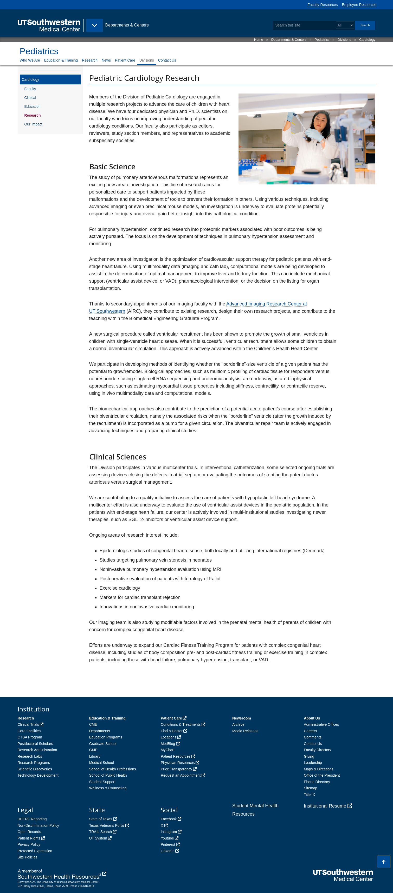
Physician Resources (178, 763)
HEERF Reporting (32, 819)
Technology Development (38, 775)
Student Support (102, 782)
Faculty (30, 89)
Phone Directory (317, 782)
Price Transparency (176, 769)
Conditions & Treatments (181, 724)
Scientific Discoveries (35, 769)
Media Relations (245, 731)
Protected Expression (35, 851)
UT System (98, 838)
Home (258, 40)
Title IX (309, 794)
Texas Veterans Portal (107, 825)
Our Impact (33, 124)
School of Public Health (108, 775)
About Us (312, 718)
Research (90, 60)
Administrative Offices (321, 724)
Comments (312, 737)
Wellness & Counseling (108, 788)
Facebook (169, 819)
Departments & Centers (289, 40)
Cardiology (367, 40)
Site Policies (27, 857)
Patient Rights (29, 838)
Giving (309, 756)
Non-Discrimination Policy (38, 825)
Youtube (167, 838)
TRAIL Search (100, 832)
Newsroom (241, 718)
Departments (99, 731)
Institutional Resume (325, 806)
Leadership (313, 763)
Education (32, 106)
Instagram (169, 832)
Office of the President (322, 775)
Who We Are (30, 60)
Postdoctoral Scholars (35, 744)
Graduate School (103, 744)
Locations (168, 737)
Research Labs (30, 756)
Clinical (30, 98)
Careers (310, 731)
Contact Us (167, 60)
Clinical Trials (28, 724)
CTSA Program (30, 737)
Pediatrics (322, 40)
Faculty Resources (323, 5)
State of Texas (100, 819)
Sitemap (310, 788)
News (106, 60)
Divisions (344, 40)
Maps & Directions (318, 769)
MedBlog (168, 744)
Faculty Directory (317, 750)
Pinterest (168, 844)
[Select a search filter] (345, 25)
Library (94, 756)
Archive (238, 724)
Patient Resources (175, 756)
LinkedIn (168, 851)
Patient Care (125, 60)
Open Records (29, 832)
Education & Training (61, 60)
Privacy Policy (29, 844)
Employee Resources (359, 5)
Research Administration (37, 750)
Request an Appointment (181, 775)
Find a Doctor (172, 731)
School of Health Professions (112, 769)
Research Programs (34, 763)
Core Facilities (29, 731)
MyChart (168, 750)
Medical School (101, 763)
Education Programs (105, 737)
